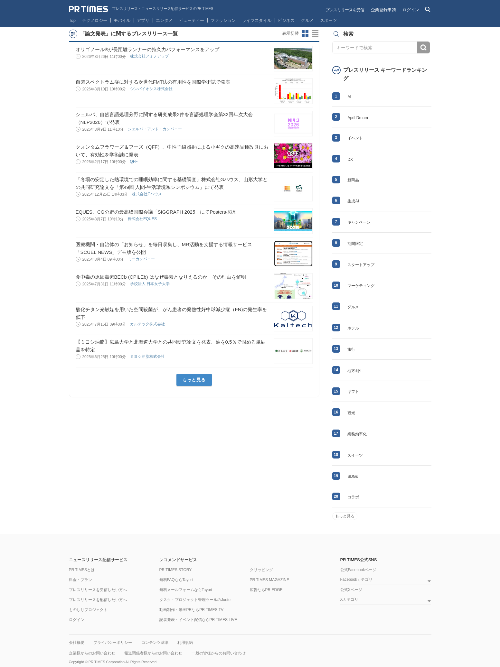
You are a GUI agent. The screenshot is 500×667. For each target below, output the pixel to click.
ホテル (353, 328)
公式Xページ (351, 590)
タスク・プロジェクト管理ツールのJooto (195, 600)
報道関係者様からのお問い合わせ (153, 653)
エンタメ (164, 20)
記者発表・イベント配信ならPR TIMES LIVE (198, 619)
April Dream (357, 118)
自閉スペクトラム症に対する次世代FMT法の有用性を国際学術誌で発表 (153, 82)
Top (72, 20)
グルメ (307, 20)
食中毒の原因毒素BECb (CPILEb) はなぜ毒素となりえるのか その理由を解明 (161, 277)
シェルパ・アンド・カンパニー (155, 129)
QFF (134, 161)
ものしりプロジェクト (88, 609)
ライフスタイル (256, 20)
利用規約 (185, 642)
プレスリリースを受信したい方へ (98, 590)
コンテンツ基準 (154, 642)
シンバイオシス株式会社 (152, 89)
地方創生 (355, 370)
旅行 (351, 349)
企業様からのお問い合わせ (92, 653)
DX (350, 159)
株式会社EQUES (143, 219)
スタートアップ (360, 265)
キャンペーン (359, 222)
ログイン (410, 9)
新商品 (353, 180)
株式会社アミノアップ (150, 56)
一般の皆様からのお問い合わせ (219, 653)
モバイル (122, 20)
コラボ (353, 497)
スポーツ (328, 20)
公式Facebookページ (358, 570)
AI (349, 97)
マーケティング (360, 285)
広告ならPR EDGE (266, 590)
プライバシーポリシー (112, 642)
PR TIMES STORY (175, 570)
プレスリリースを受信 (344, 9)
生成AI (353, 201)
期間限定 (355, 243)
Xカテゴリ (349, 600)
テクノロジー (94, 20)
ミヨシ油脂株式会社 (148, 356)
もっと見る (194, 379)
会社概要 (76, 642)
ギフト (353, 391)
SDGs (352, 476)
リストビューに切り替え (315, 33)
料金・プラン (80, 580)
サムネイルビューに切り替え (305, 33)
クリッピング (261, 570)
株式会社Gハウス (147, 194)
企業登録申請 (383, 9)
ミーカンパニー (142, 259)
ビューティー (191, 20)
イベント (355, 138)
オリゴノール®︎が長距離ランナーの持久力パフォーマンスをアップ (147, 49)
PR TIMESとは (82, 570)
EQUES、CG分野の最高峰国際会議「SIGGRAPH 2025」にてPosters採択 (156, 212)
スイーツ (355, 455)
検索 (423, 47)
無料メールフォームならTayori (185, 590)
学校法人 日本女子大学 (150, 284)
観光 (351, 413)
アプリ (143, 20)
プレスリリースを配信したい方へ (98, 600)
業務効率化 (357, 434)
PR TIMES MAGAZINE (269, 580)
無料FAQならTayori (176, 580)
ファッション (223, 20)
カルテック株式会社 (148, 324)
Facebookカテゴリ (356, 580)
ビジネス (286, 20)
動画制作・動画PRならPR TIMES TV (191, 609)
